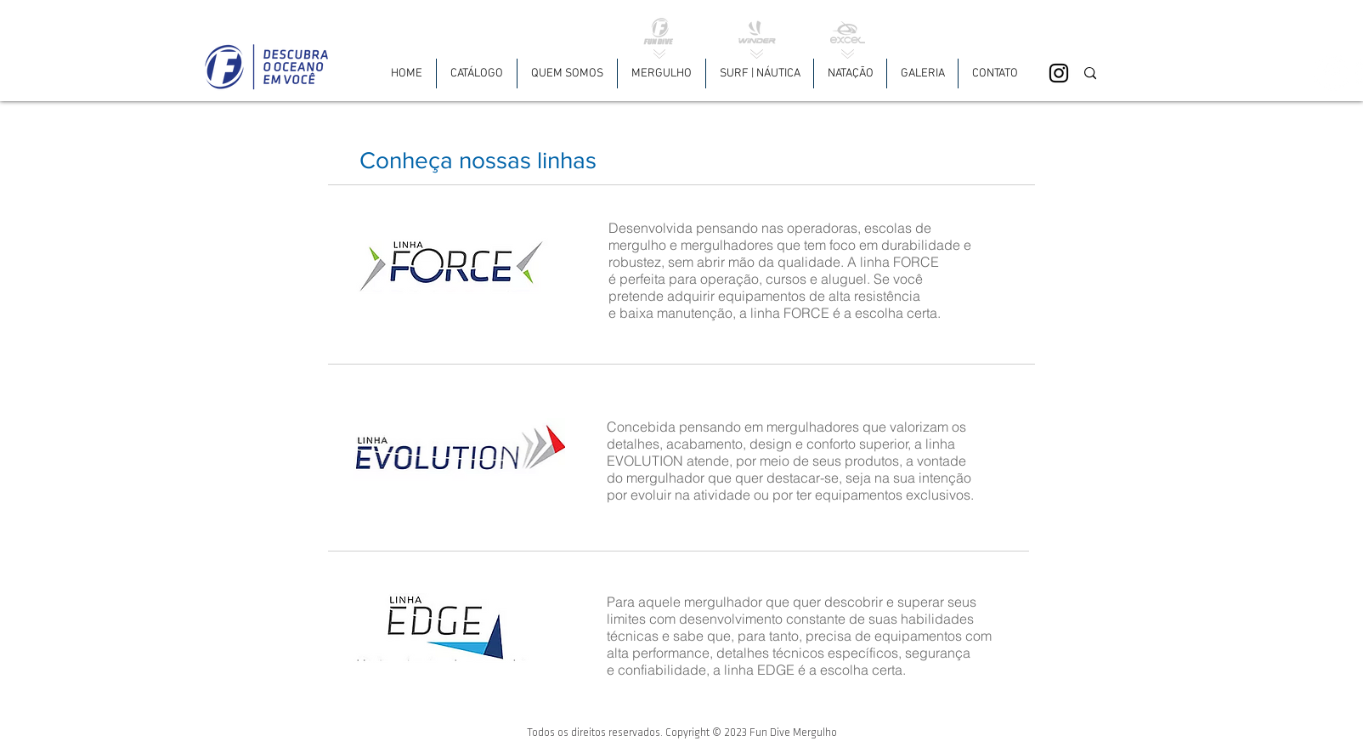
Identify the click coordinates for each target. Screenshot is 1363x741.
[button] (661, 73)
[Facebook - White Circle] (1331, 73)
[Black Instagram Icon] (1059, 73)
